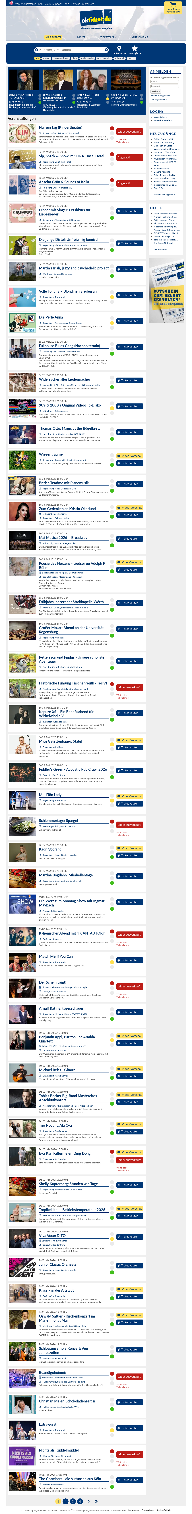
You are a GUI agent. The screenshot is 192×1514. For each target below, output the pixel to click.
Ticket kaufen (127, 211)
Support (56, 3)
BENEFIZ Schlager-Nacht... (166, 233)
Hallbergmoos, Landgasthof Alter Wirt (61, 1407)
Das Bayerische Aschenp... (166, 213)
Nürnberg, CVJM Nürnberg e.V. (57, 187)
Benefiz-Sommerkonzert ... (166, 181)
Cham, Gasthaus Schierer (55, 991)
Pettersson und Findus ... (165, 220)
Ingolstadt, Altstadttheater (55, 721)
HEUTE (81, 37)
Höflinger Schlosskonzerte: (53, 513)
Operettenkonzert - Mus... (166, 155)
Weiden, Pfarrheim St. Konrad (57, 1456)
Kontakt (75, 3)
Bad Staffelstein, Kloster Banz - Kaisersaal (62, 576)
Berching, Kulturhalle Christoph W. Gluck (62, 667)
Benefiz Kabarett (162, 171)
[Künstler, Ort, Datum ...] (71, 50)
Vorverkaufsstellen (25, 3)
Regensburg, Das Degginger (56, 1131)
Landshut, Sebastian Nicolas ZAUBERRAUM (64, 434)
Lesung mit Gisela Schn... (166, 152)
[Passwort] (164, 86)
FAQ (40, 3)
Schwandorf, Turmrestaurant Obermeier (61, 220)
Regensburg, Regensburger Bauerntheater (62, 323)
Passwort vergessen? (160, 95)
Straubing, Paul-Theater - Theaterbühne (61, 351)
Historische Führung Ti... (165, 226)
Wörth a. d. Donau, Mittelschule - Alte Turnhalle (65, 607)
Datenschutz (148, 1510)
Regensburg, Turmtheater (55, 297)
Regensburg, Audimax (53, 637)
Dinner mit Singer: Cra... (165, 236)
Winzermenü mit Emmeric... (167, 149)
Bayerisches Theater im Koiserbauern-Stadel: (61, 1377)
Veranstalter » (160, 117)
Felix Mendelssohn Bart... (166, 175)
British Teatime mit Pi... (165, 139)
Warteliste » (121, 139)
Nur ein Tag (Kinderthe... (165, 216)
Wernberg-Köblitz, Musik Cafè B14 (59, 826)
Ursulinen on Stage (163, 145)
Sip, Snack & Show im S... (166, 223)
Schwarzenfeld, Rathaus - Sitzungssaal (61, 133)
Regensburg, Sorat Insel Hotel (57, 161)
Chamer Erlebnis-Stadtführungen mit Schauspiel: (63, 987)
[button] (155, 91)
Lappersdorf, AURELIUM (54, 1050)
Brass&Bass (159, 188)
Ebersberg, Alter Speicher (55, 1159)
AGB (48, 3)
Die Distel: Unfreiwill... (164, 243)
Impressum (88, 3)
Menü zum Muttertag (164, 142)
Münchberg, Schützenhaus (55, 411)
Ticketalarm (108, 37)
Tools (66, 3)
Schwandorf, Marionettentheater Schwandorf (64, 460)
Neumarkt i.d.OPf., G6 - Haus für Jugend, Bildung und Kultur (72, 385)
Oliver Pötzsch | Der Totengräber (21, 96)
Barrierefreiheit (163, 1510)
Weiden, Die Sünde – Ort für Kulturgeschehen (64, 1215)
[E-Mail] (164, 81)
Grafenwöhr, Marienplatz (54, 1296)
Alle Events (53, 37)
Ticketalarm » (122, 142)
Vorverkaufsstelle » (163, 120)
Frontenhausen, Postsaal (54, 1358)
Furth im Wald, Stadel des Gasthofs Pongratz (64, 1381)
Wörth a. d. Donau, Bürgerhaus (57, 274)
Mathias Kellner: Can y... (165, 178)
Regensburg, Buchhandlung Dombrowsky (62, 880)
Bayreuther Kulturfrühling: (53, 1240)
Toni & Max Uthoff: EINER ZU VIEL (88, 96)
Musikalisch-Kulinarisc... (165, 158)
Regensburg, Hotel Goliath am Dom (60, 488)
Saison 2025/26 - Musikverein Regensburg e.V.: (63, 1046)
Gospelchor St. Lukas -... (165, 184)
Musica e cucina (161, 168)
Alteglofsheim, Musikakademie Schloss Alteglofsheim (68, 1105)
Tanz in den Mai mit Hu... (166, 239)
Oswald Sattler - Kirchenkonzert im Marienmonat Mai (54, 98)
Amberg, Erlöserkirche (53, 911)
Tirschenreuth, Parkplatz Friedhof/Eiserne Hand (65, 689)
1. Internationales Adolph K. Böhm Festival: (61, 572)
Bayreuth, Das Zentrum (54, 775)
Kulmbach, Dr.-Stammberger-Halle (59, 543)
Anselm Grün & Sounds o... (167, 230)
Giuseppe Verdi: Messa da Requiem (124, 96)
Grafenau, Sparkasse (52, 939)
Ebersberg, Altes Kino (53, 747)
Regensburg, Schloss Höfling (56, 518)
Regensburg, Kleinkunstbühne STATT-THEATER (65, 245)
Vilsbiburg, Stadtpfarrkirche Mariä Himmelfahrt (65, 1326)
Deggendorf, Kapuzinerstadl (56, 1075)
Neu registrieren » (158, 99)
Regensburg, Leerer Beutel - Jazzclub (60, 855)
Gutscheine (140, 37)
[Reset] (106, 50)
